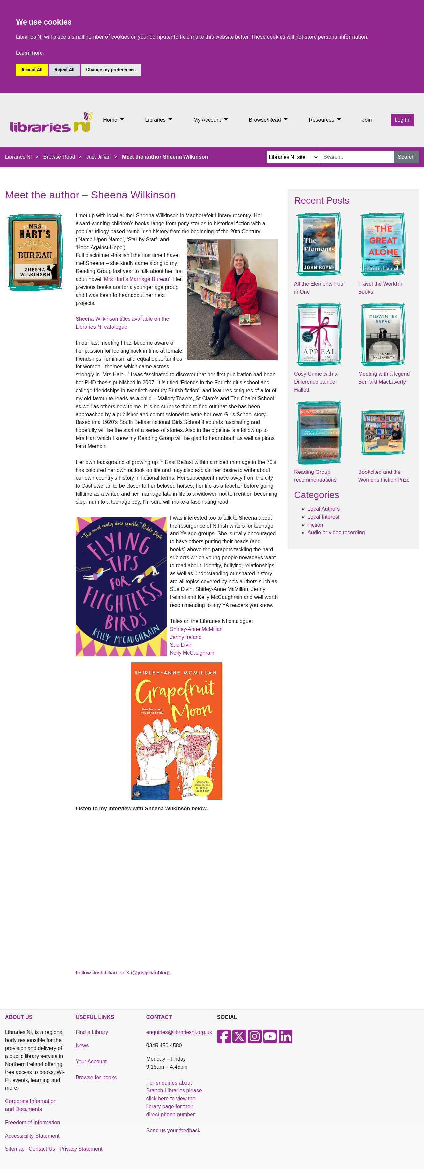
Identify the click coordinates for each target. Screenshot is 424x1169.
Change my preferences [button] (111, 69)
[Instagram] (255, 1040)
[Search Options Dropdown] (293, 157)
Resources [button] (322, 120)
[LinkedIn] (285, 1040)
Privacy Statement (81, 1149)
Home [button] (111, 120)
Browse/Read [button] (266, 120)
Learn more (29, 53)
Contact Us (42, 1149)
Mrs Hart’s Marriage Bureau (136, 279)
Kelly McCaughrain (192, 653)
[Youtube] (270, 1040)
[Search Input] (356, 157)
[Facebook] (224, 1040)
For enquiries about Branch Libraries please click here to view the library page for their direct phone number (174, 1098)
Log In (402, 120)
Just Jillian (98, 157)
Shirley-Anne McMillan (196, 629)
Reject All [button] (64, 69)
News (82, 1045)
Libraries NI (18, 157)
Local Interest (323, 517)
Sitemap (15, 1149)
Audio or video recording (336, 532)
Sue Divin (181, 645)
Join (367, 120)
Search (406, 157)
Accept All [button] (31, 69)
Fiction (315, 525)
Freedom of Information (32, 1122)
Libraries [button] (156, 120)
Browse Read (59, 157)
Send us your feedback (173, 1130)
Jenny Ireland (186, 637)
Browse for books (96, 1077)
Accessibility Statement (32, 1136)
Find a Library (92, 1032)
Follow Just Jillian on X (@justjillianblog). (123, 972)
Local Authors (323, 509)
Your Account (91, 1061)
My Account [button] (207, 120)
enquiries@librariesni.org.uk (179, 1032)
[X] (239, 1040)
